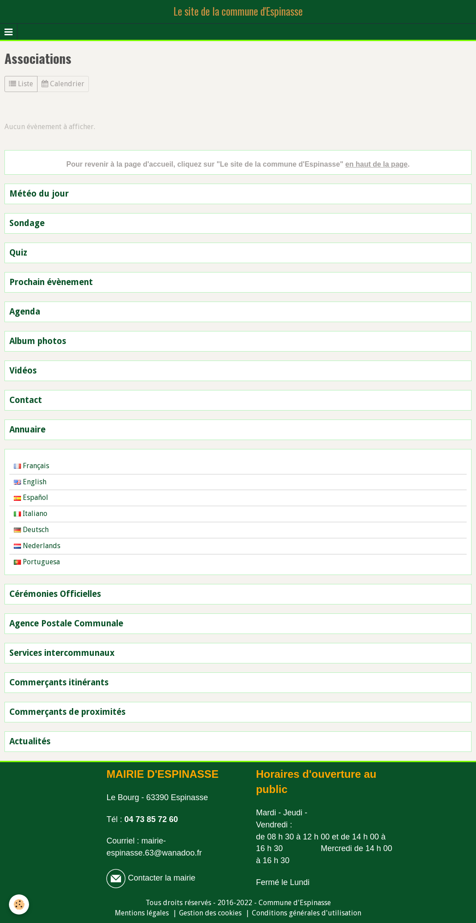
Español (31, 497)
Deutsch (31, 529)
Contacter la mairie (160, 877)
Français (31, 466)
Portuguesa (37, 562)
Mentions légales (142, 913)
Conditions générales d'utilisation (306, 913)
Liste (21, 84)
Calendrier (63, 84)
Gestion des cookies (210, 913)
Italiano (30, 513)
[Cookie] (19, 904)
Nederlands (37, 545)
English (30, 482)
